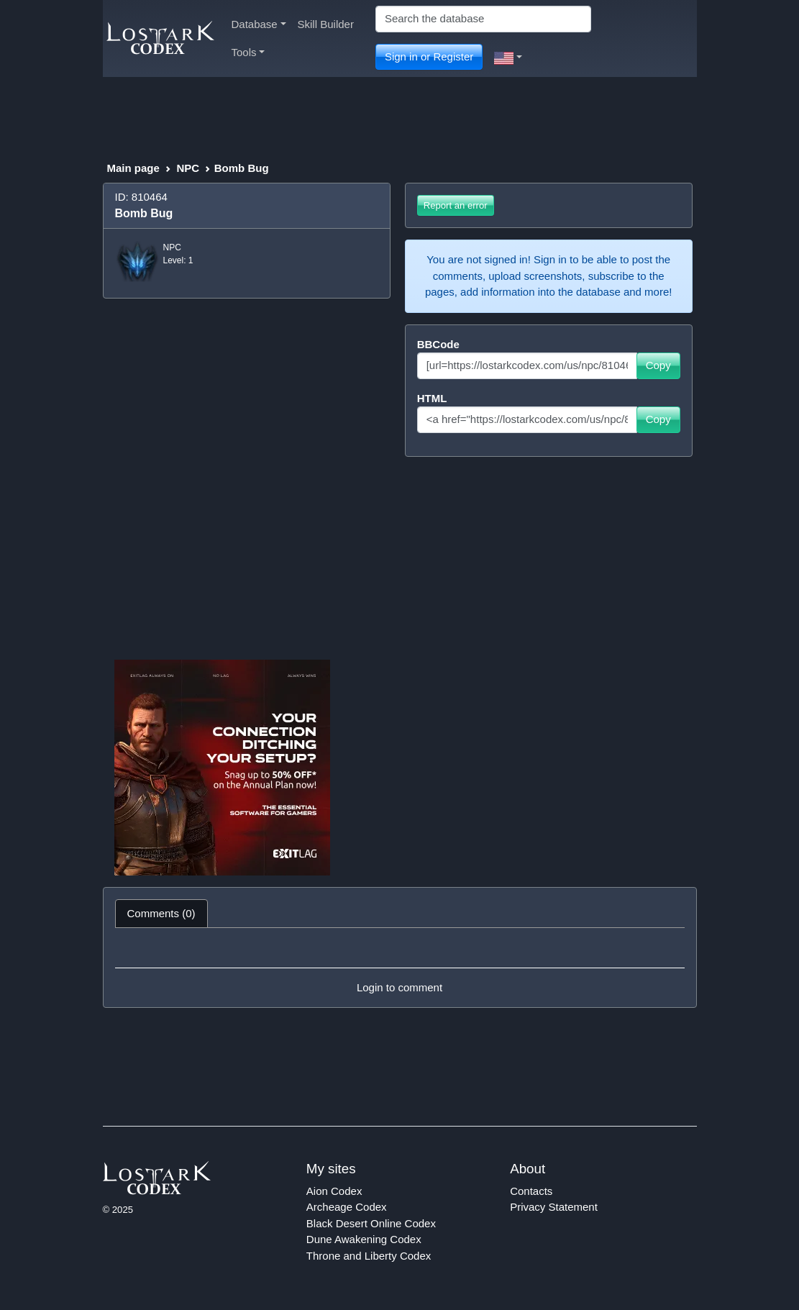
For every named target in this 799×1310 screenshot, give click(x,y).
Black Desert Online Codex (371, 1223)
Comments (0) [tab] (161, 913)
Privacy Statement (554, 1207)
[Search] (483, 19)
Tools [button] (248, 52)
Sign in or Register (429, 56)
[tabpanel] (400, 968)
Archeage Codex (346, 1207)
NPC (187, 168)
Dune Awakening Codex (363, 1239)
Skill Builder (326, 24)
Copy (658, 365)
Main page (133, 168)
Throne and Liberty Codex (368, 1256)
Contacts (531, 1191)
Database (259, 24)
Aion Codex (334, 1191)
